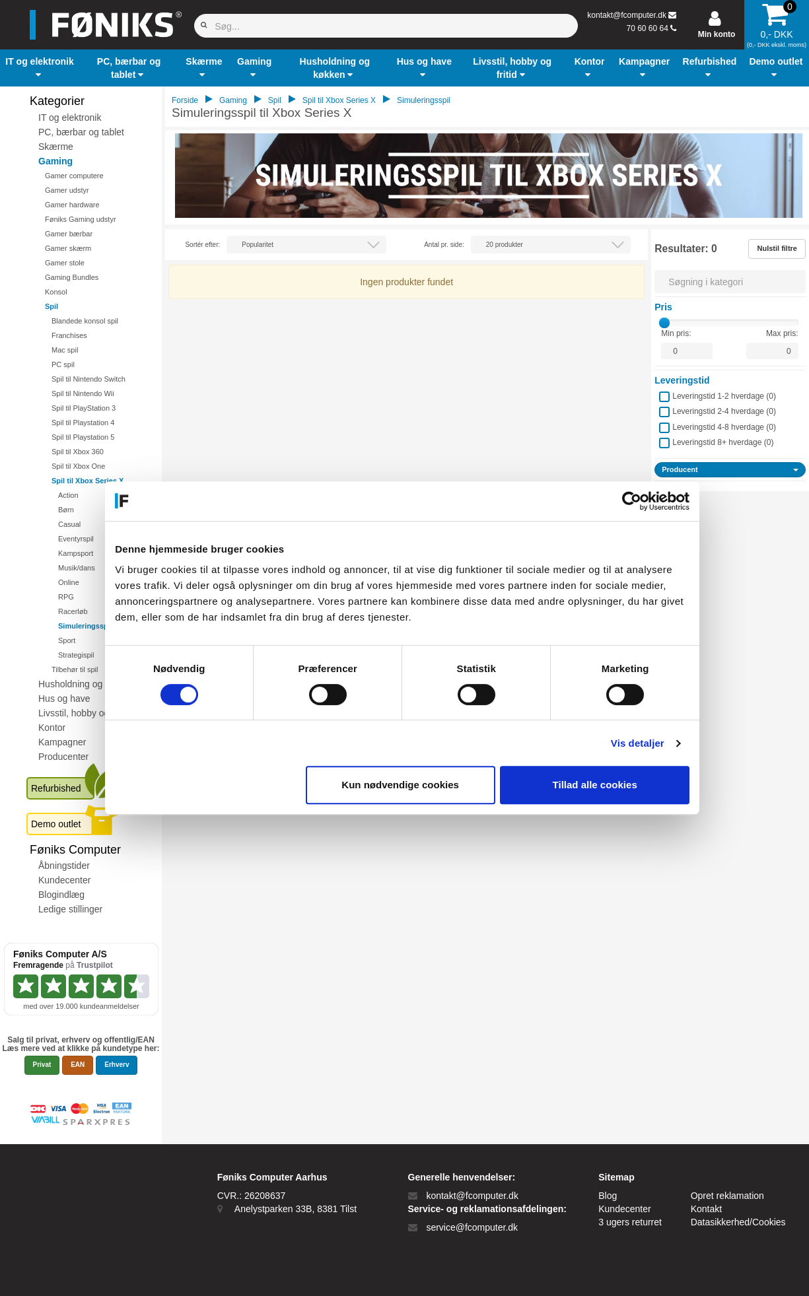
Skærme (55, 146)
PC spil (63, 364)
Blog (607, 1195)
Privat (42, 1064)
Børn (66, 510)
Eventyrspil (76, 539)
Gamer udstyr (67, 190)
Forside (185, 100)
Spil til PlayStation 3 (84, 408)
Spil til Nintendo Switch (88, 379)
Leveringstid (681, 380)
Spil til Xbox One (78, 466)
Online (68, 582)
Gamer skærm (68, 248)
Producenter (63, 756)
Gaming (55, 161)
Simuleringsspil (85, 626)
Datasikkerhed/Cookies (738, 1222)
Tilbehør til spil (75, 669)
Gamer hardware (72, 205)
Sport (66, 640)
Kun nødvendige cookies (403, 784)
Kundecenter (64, 880)
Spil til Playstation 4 (83, 422)
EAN (78, 1064)
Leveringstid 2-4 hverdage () (724, 411)
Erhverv (116, 1064)
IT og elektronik (69, 117)
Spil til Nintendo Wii (83, 393)
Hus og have (64, 698)
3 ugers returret (630, 1222)
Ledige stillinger (70, 909)
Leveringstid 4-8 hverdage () (724, 427)
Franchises (69, 335)
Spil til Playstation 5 (83, 437)
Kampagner (62, 742)
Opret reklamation (727, 1195)
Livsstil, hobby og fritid (83, 713)
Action (68, 495)
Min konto (717, 34)
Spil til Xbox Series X (87, 481)
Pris (663, 307)
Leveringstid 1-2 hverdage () (724, 396)
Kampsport (75, 553)
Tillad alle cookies (597, 784)
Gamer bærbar (68, 234)
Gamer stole (65, 263)
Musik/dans (76, 568)
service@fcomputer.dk (472, 1227)
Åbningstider (64, 865)
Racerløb (73, 611)
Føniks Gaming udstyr (80, 219)
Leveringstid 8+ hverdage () (722, 442)
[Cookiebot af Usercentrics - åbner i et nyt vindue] (634, 501)
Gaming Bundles (71, 277)
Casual (69, 524)
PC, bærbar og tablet (81, 132)
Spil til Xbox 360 (78, 452)
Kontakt (706, 1209)
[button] (39, 68)
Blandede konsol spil (85, 321)
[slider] (664, 323)
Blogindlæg (61, 894)
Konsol (56, 292)
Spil (51, 306)
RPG (66, 597)
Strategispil (76, 655)
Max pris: (782, 333)
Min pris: (676, 333)
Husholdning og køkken (86, 684)
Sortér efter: (202, 244)
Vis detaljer (639, 743)
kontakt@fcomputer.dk (626, 15)
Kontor (51, 727)
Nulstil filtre (777, 248)
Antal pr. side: (444, 244)
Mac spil (65, 350)
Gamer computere (74, 176)
